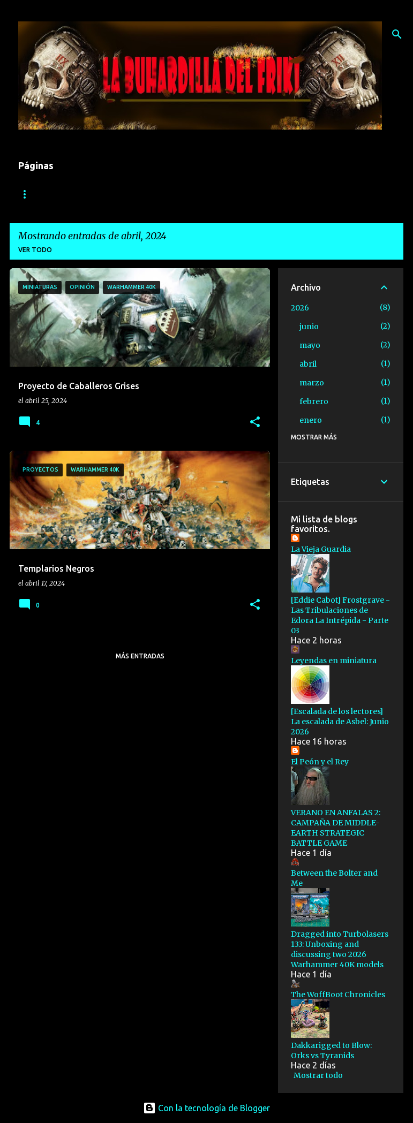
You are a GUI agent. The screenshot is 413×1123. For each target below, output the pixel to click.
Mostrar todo (318, 1075)
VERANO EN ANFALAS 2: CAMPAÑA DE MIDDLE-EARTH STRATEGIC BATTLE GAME (335, 828)
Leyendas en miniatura (334, 660)
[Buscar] (397, 34)
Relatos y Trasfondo (272, 194)
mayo (309, 345)
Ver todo (35, 249)
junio (309, 326)
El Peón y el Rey (320, 762)
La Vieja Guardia (321, 549)
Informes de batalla (170, 194)
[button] (255, 422)
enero (310, 420)
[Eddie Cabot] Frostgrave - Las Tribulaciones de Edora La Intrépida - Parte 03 (340, 615)
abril (308, 364)
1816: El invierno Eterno (63, 194)
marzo (311, 383)
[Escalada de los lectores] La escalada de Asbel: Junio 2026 (340, 722)
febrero (313, 401)
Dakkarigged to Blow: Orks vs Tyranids (331, 1050)
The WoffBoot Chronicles (338, 994)
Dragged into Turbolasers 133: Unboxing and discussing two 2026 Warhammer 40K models (339, 949)
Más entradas (140, 655)
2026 (300, 308)
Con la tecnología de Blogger (206, 1108)
